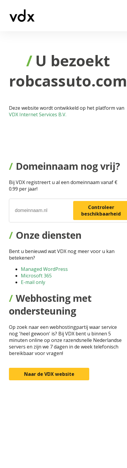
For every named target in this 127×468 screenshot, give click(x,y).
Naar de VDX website (49, 374)
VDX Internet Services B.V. (37, 114)
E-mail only (33, 282)
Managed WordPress (44, 269)
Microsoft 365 (36, 275)
